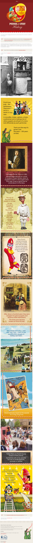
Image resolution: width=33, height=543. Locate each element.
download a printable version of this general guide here (15, 515)
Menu (17, 1)
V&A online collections (22, 50)
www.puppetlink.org (3, 533)
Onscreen (8, 52)
